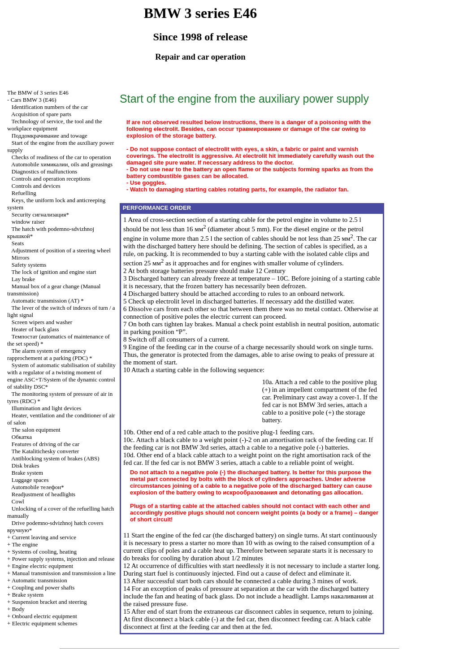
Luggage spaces (30, 480)
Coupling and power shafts (43, 587)
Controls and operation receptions (51, 178)
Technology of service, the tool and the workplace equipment (54, 125)
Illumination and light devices (47, 408)
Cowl (18, 501)
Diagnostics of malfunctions (45, 171)
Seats (18, 243)
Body (18, 609)
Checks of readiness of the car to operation (61, 157)
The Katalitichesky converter (45, 451)
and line (64, 573)
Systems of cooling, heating (44, 551)
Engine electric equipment (42, 566)
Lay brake (23, 279)
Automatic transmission (39, 580)
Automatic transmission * (47, 300)
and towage (49, 135)
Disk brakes (25, 465)
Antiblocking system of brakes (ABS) (55, 458)
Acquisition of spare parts (41, 114)
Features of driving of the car (45, 444)
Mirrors (21, 257)
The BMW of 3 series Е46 (38, 92)
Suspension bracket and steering (49, 601)
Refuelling (24, 193)
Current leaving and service (44, 537)
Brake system (27, 472)
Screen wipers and (42, 322)
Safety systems (29, 264)
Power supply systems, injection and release (63, 558)
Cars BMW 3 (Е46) (33, 99)
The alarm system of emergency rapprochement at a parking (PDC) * (49, 354)
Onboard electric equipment (44, 616)
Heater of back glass (35, 329)
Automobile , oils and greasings (62, 164)
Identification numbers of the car (50, 107)
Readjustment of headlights (43, 494)
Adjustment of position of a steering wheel (61, 250)
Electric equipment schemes (45, 623)
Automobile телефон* (37, 487)
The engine (25, 544)
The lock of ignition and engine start (54, 272)
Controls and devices (36, 185)
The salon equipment (36, 429)
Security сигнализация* (40, 214)
